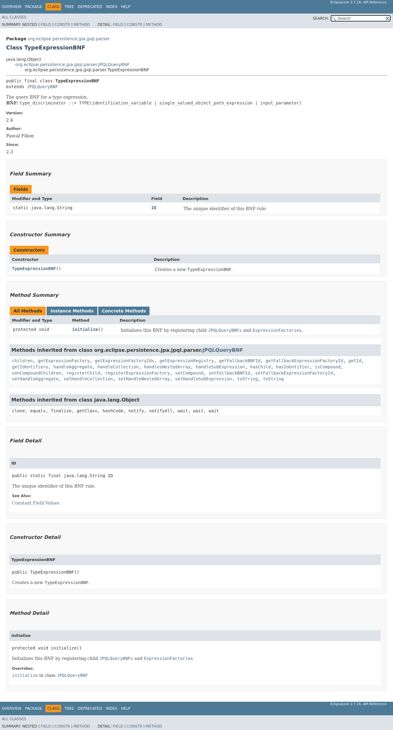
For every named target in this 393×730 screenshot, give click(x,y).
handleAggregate (72, 366)
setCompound (189, 373)
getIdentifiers (30, 366)
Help (125, 7)
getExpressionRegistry (186, 360)
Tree (69, 7)
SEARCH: (321, 18)
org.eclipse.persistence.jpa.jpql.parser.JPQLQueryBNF (72, 64)
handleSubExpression (220, 366)
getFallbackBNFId (239, 360)
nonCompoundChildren (36, 373)
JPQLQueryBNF (42, 86)
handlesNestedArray (167, 366)
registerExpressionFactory (137, 373)
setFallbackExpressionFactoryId (294, 373)
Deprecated (90, 7)
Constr (62, 24)
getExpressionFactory (64, 360)
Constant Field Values (36, 502)
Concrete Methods (124, 310)
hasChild (260, 366)
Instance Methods (71, 310)
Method (82, 24)
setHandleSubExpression (203, 378)
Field (46, 24)
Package (33, 7)
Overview (11, 7)
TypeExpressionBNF (34, 268)
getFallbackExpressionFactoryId (304, 360)
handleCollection (118, 366)
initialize (85, 329)
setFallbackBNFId (229, 373)
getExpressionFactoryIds (124, 360)
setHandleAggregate (35, 378)
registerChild (83, 373)
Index (112, 7)
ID (153, 207)
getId (354, 360)
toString (247, 378)
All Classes (14, 17)
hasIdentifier (293, 366)
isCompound (327, 366)
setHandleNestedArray (144, 378)
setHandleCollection (88, 378)
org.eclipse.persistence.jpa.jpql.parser (69, 38)
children (22, 360)
